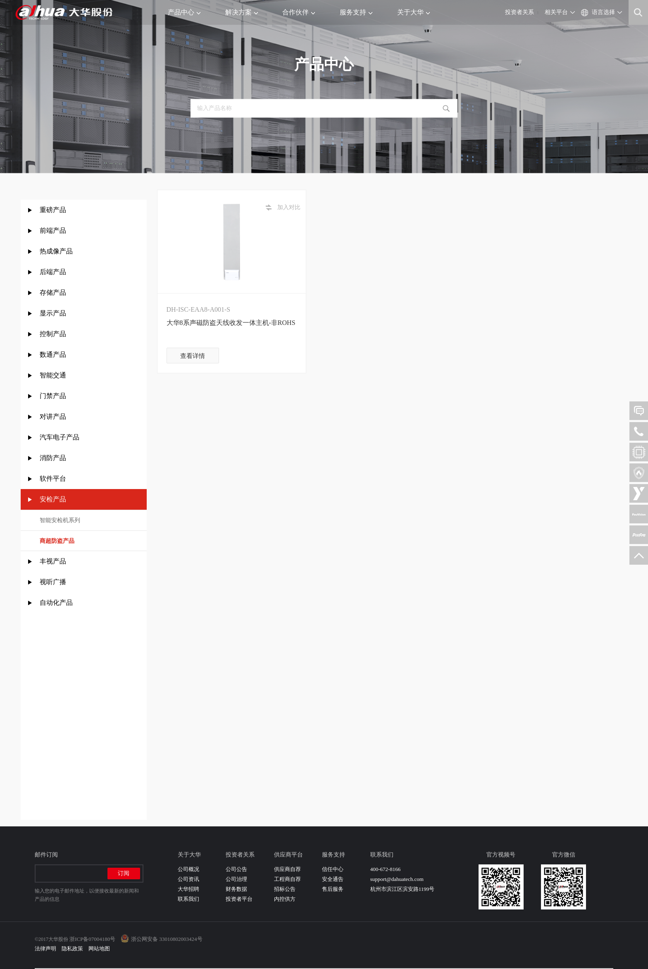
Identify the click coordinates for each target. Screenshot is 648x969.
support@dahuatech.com (397, 879)
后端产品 (53, 271)
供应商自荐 (287, 869)
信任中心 (332, 869)
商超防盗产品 (57, 541)
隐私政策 (72, 948)
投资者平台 (239, 899)
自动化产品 (56, 602)
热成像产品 (56, 251)
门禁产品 (53, 395)
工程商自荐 (287, 879)
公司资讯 (188, 879)
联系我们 (188, 899)
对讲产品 (53, 416)
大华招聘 (188, 889)
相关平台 (556, 12)
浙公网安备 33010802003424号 (166, 939)
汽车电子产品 (59, 437)
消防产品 (53, 457)
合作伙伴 (298, 12)
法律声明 (45, 948)
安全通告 (332, 879)
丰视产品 (53, 561)
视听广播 (53, 581)
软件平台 (53, 478)
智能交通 (53, 375)
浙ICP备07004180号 (92, 939)
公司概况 (188, 869)
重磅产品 (53, 209)
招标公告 (284, 889)
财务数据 (236, 889)
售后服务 (332, 889)
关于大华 (413, 12)
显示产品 (53, 313)
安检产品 (53, 499)
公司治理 (236, 879)
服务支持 (356, 12)
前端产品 (53, 230)
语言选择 (603, 12)
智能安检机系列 (60, 520)
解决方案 (241, 12)
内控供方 (284, 899)
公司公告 (236, 869)
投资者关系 (519, 12)
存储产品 (53, 292)
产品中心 (184, 12)
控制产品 (54, 333)
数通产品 (53, 354)
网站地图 (99, 948)
